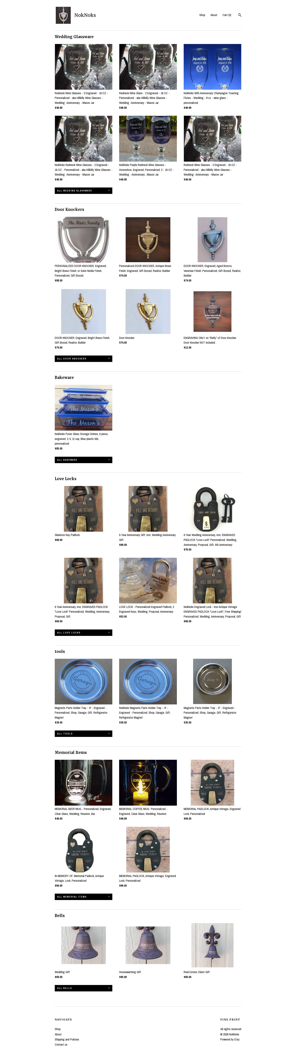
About (213, 15)
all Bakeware (67, 459)
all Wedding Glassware (74, 190)
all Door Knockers (71, 358)
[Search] (239, 15)
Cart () (227, 15)
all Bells (64, 988)
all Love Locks (68, 632)
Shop (202, 15)
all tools (65, 733)
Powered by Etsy (230, 1039)
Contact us (61, 1044)
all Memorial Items (72, 896)
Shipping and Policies (67, 1039)
